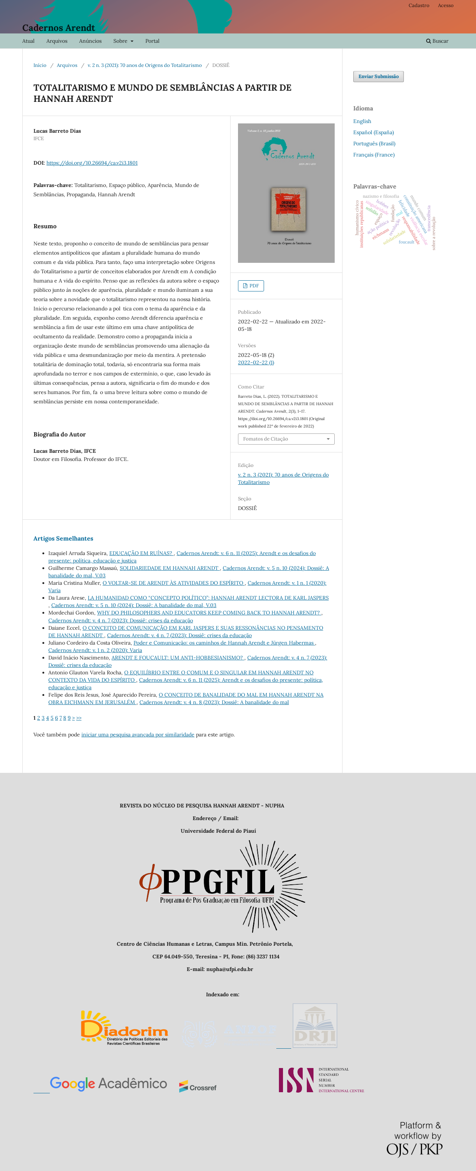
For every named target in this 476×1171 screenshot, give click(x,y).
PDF (253, 286)
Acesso (446, 5)
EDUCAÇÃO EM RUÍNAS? (141, 553)
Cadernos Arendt (58, 27)
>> (78, 717)
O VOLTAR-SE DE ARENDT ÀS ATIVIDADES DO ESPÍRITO (174, 583)
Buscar (437, 41)
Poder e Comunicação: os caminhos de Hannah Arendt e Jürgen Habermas (224, 642)
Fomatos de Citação (265, 439)
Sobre (121, 41)
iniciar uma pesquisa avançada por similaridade (137, 734)
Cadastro (419, 5)
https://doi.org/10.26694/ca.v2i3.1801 (92, 162)
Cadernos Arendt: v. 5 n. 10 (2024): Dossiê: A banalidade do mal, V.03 (133, 605)
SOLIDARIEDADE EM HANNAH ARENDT (170, 568)
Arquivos (56, 41)
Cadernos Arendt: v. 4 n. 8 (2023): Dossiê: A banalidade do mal (214, 702)
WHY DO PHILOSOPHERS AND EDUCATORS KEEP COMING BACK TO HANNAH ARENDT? (209, 612)
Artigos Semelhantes (63, 538)
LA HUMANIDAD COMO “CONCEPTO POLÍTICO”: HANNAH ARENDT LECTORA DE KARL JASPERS (208, 597)
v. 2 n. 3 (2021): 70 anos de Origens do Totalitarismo (145, 65)
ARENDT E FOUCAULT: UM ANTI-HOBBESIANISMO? (178, 657)
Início (39, 65)
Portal (152, 41)
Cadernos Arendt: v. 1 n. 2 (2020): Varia (95, 650)
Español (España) (373, 132)
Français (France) (374, 154)
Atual (28, 41)
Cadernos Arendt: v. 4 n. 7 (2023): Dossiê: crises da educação (120, 620)
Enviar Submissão (378, 76)
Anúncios (90, 41)
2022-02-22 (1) (256, 362)
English (362, 121)
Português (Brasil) (374, 143)
